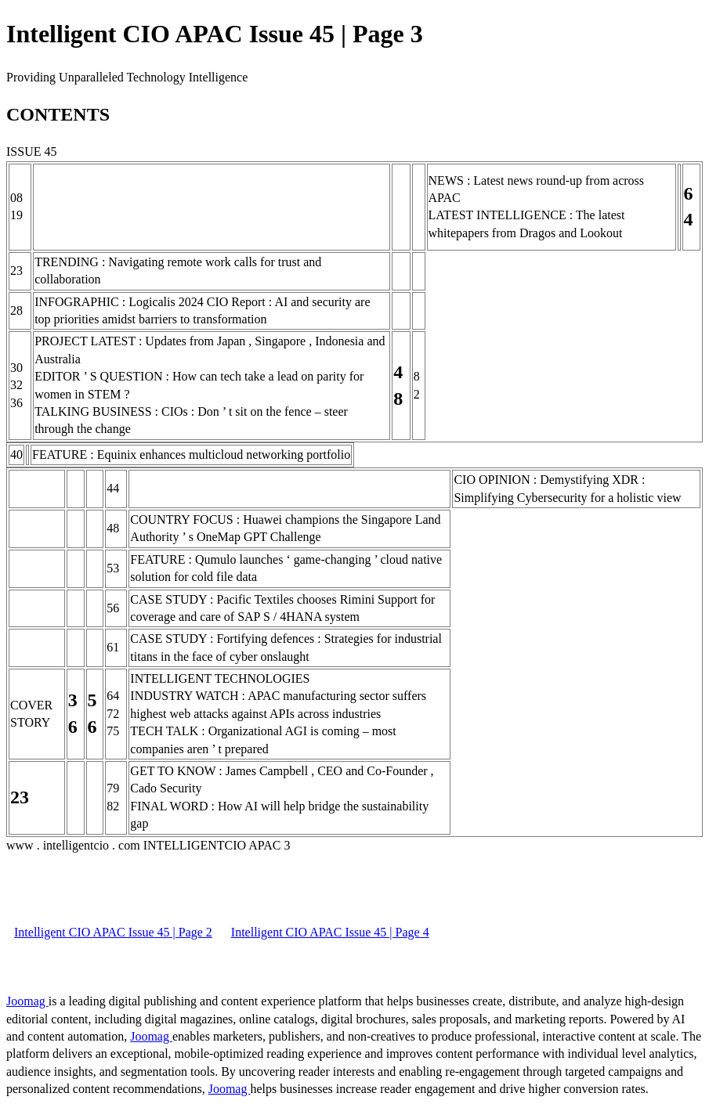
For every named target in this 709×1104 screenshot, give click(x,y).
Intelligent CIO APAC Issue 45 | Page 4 (330, 932)
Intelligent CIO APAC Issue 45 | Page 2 (113, 932)
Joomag (27, 1001)
